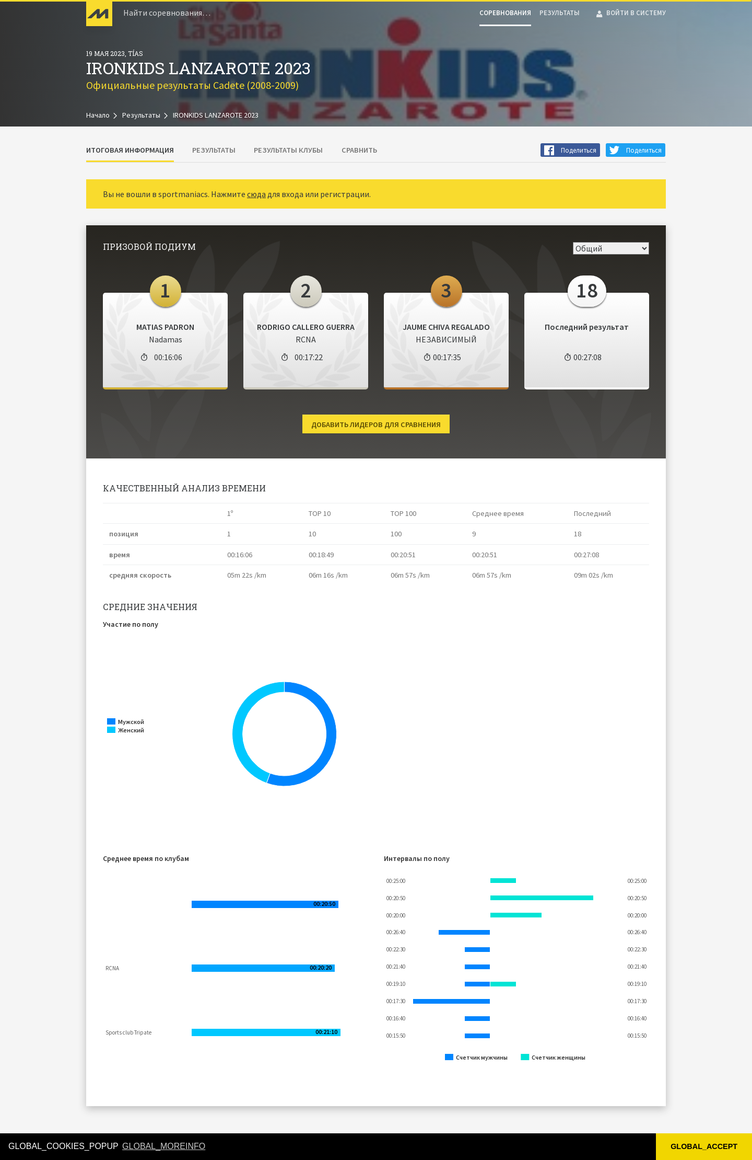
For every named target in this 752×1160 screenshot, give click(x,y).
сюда (256, 194)
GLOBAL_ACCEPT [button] (704, 1146)
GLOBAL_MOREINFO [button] (163, 1146)
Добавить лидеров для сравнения (376, 424)
